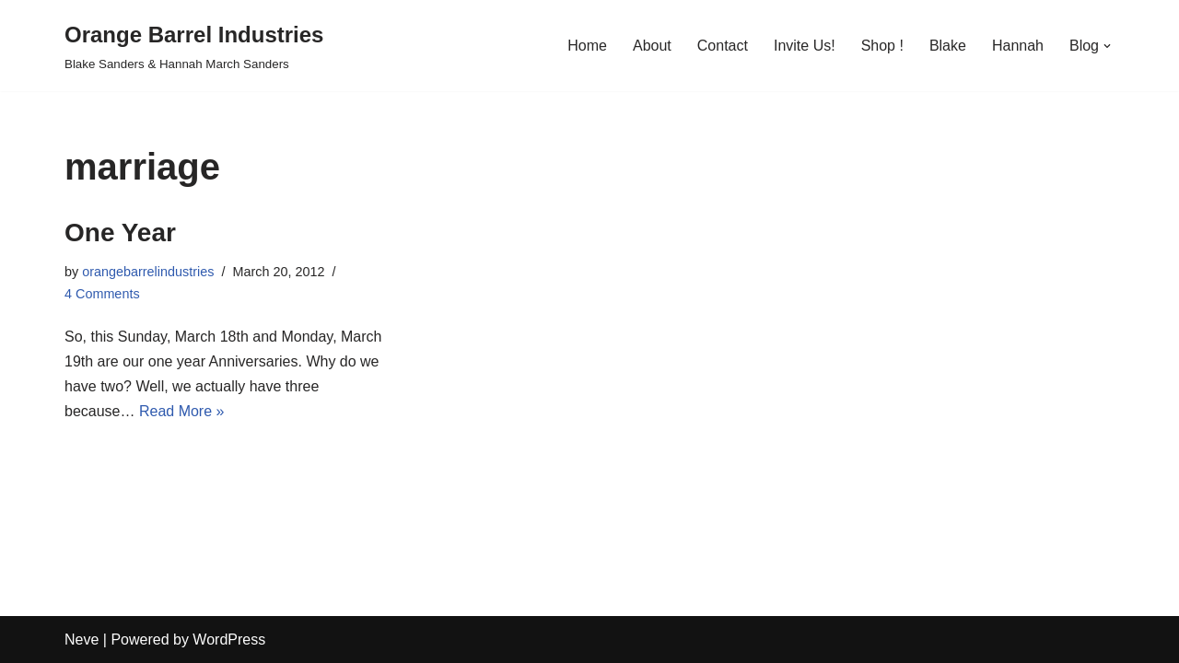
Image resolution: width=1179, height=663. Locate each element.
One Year (120, 232)
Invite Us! (804, 45)
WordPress (229, 639)
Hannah (1018, 45)
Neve (81, 639)
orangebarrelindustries (148, 271)
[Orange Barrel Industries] (193, 46)
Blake (947, 45)
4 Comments (102, 293)
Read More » (182, 411)
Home (587, 45)
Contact (722, 45)
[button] (1107, 46)
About (652, 45)
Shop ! (882, 45)
